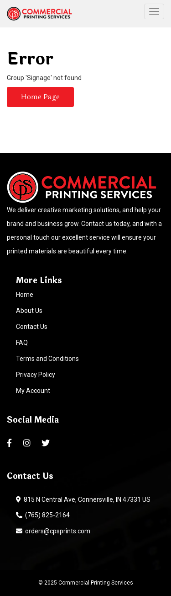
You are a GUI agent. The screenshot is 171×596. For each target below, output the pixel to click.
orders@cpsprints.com (53, 531)
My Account (33, 390)
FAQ (22, 342)
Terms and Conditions (47, 358)
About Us (29, 310)
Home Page (40, 96)
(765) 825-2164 (43, 515)
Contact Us (31, 326)
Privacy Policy (35, 374)
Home (24, 294)
